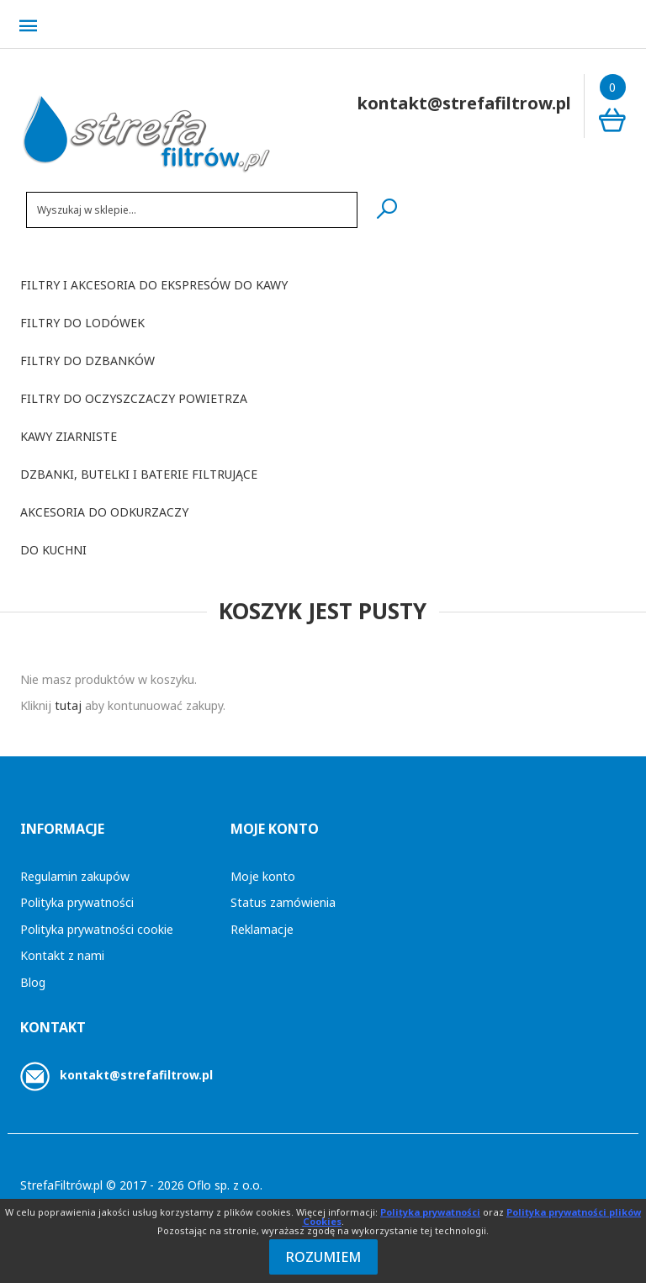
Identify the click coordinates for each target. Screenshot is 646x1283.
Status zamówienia (283, 902)
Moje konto (262, 876)
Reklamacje (262, 929)
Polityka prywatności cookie (96, 929)
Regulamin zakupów (75, 876)
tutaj (68, 705)
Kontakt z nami (62, 955)
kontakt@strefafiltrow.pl (136, 1075)
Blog (32, 982)
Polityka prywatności (77, 902)
